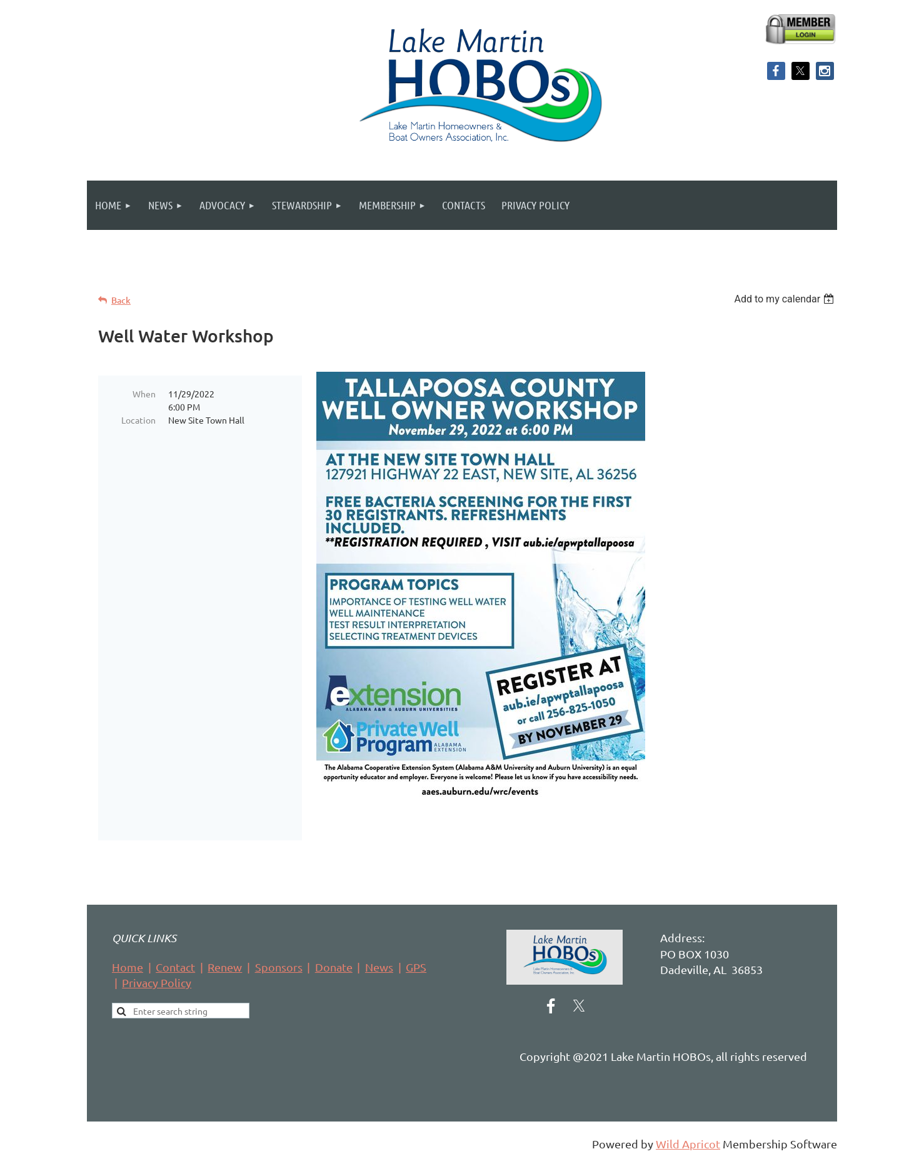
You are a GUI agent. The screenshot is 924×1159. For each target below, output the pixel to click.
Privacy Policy (156, 982)
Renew (225, 966)
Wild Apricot (688, 1143)
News (379, 966)
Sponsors (279, 966)
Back (121, 300)
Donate (334, 966)
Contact (175, 966)
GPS (416, 966)
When (144, 393)
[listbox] (785, 299)
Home (127, 966)
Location (138, 419)
